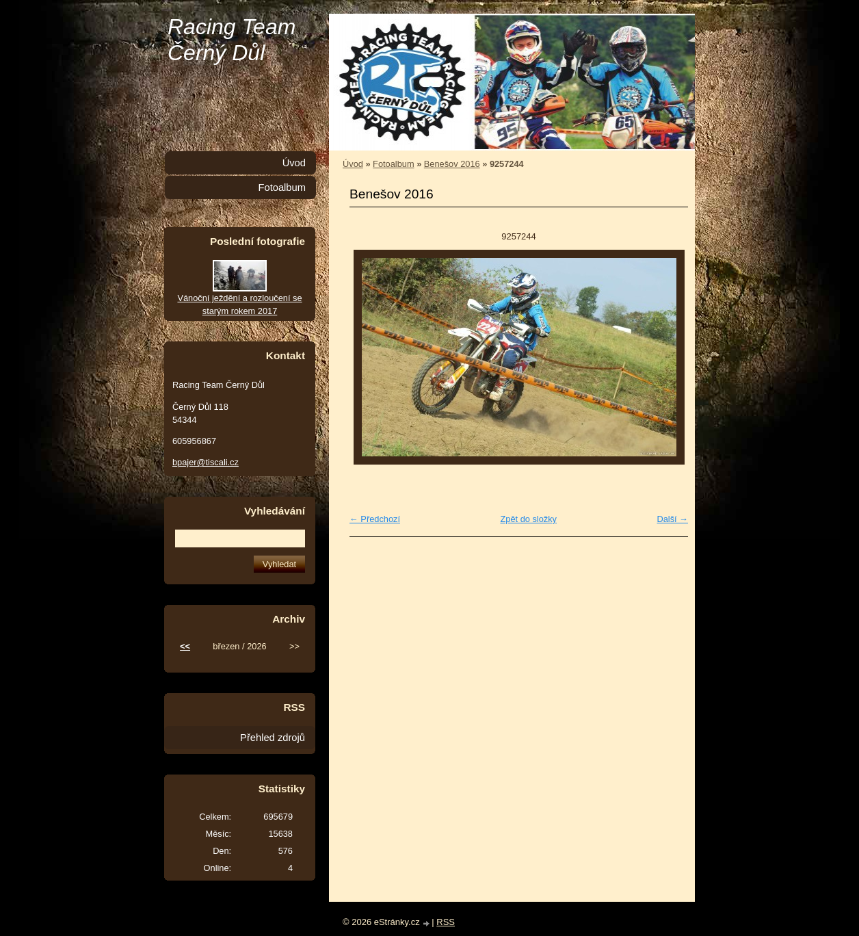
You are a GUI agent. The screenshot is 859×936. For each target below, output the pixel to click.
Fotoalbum (393, 164)
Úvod (353, 164)
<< (185, 646)
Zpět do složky (528, 519)
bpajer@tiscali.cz (205, 462)
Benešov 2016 (452, 164)
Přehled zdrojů (272, 737)
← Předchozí (374, 519)
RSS (445, 922)
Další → (672, 519)
